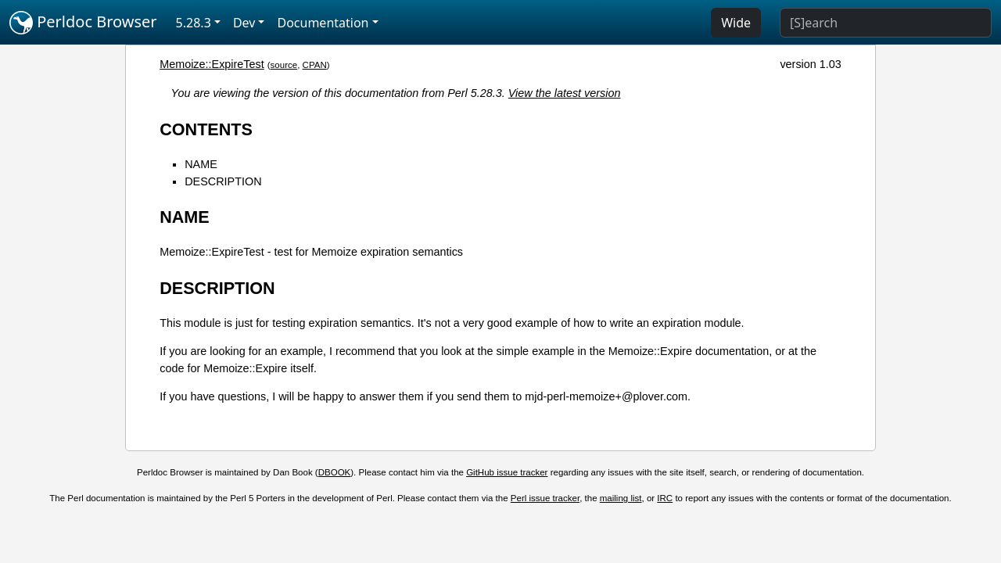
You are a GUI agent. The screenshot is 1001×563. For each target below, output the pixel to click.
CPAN (315, 65)
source (284, 65)
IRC (665, 498)
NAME (201, 164)
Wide (736, 22)
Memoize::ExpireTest (212, 64)
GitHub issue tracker (506, 472)
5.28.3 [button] (193, 22)
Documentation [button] (322, 22)
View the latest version (564, 93)
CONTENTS (206, 129)
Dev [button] (244, 22)
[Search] (886, 23)
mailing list (621, 498)
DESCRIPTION (223, 181)
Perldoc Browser (83, 22)
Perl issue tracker (545, 498)
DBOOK (334, 472)
